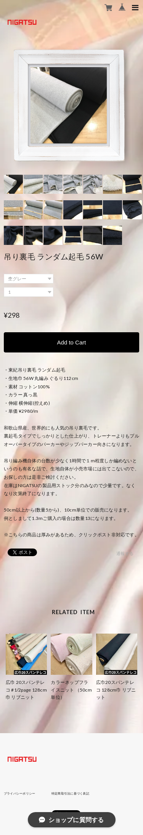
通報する (124, 553)
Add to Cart (71, 342)
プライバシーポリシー (19, 793)
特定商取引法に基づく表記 (70, 793)
